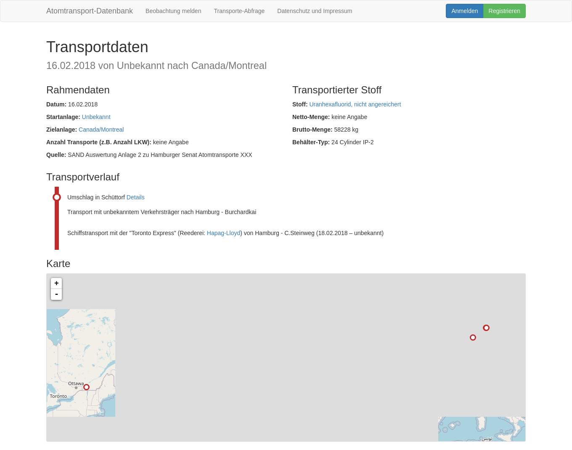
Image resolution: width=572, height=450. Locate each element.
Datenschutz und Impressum (314, 11)
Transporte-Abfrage (239, 11)
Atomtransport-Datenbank (89, 11)
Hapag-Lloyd (223, 233)
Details (136, 197)
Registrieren (504, 11)
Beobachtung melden (173, 11)
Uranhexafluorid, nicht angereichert (355, 104)
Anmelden (464, 11)
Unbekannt (96, 117)
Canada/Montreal (101, 129)
